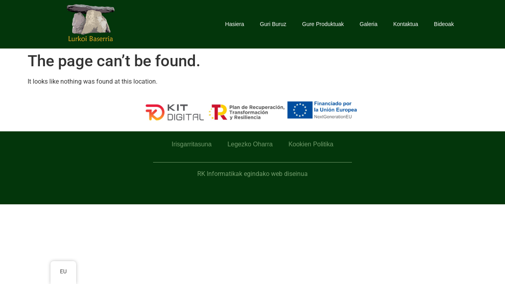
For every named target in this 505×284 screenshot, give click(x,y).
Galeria (369, 24)
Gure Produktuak (323, 24)
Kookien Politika (310, 144)
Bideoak (444, 24)
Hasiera (234, 24)
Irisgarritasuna (191, 144)
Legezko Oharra (250, 144)
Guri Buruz (273, 24)
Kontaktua (405, 24)
